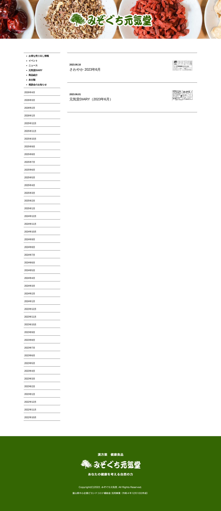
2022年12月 (30, 402)
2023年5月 (29, 363)
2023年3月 (29, 378)
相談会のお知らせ (38, 84)
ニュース (33, 65)
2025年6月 (29, 170)
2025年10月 (30, 139)
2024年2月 (29, 293)
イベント (33, 61)
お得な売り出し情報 (39, 56)
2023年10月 (30, 324)
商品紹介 (33, 75)
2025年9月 (29, 146)
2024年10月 (30, 231)
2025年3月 (29, 193)
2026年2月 (29, 108)
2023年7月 (29, 348)
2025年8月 (29, 154)
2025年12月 (30, 123)
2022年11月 (30, 409)
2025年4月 (29, 185)
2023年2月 (29, 386)
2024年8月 (29, 247)
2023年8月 (29, 340)
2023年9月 (29, 332)
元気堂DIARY (35, 70)
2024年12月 (30, 216)
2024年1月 (29, 301)
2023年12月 (30, 309)
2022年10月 (30, 417)
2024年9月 (29, 239)
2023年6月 (29, 355)
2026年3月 (29, 100)
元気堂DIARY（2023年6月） (91, 99)
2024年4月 (29, 278)
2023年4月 (29, 371)
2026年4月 (29, 92)
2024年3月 (29, 286)
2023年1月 (29, 394)
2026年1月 (29, 115)
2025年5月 (29, 177)
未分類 (32, 80)
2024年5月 (29, 270)
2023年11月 (30, 317)
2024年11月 (30, 224)
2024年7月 (29, 255)
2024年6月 (29, 262)
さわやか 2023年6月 (85, 69)
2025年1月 (29, 208)
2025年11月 (30, 131)
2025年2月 (29, 201)
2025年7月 (29, 162)
